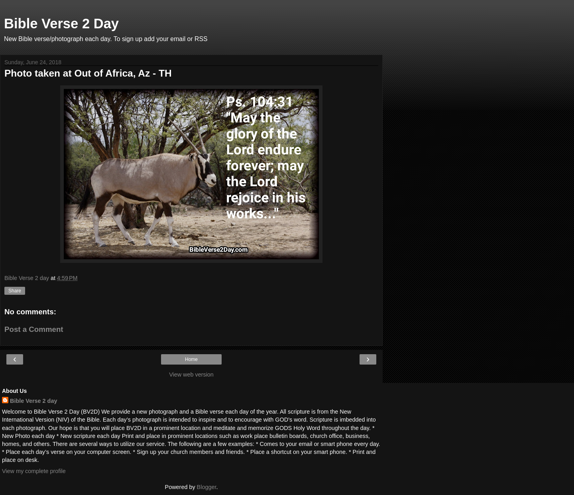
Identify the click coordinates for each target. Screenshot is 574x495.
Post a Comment (33, 329)
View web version (191, 374)
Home (191, 359)
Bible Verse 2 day (33, 401)
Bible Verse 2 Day (61, 23)
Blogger (206, 487)
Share (14, 291)
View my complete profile (34, 471)
